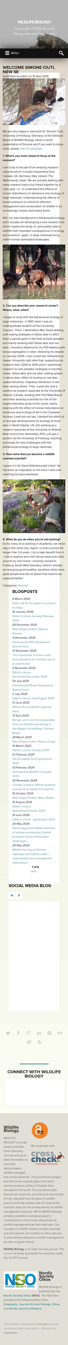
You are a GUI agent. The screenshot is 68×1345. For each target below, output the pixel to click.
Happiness (10, 1333)
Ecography (10, 1304)
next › (34, 871)
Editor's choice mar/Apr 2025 (30, 750)
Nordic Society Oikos (17, 1295)
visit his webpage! (31, 148)
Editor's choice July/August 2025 (33, 698)
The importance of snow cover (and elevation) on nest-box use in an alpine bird (33, 659)
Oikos (56, 1304)
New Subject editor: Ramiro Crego (33, 741)
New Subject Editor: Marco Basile (33, 798)
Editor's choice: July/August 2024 (33, 819)
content (8, 1253)
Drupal (43, 1324)
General (23, 585)
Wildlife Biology (34, 22)
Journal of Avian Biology (35, 1304)
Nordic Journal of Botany (25, 1308)
